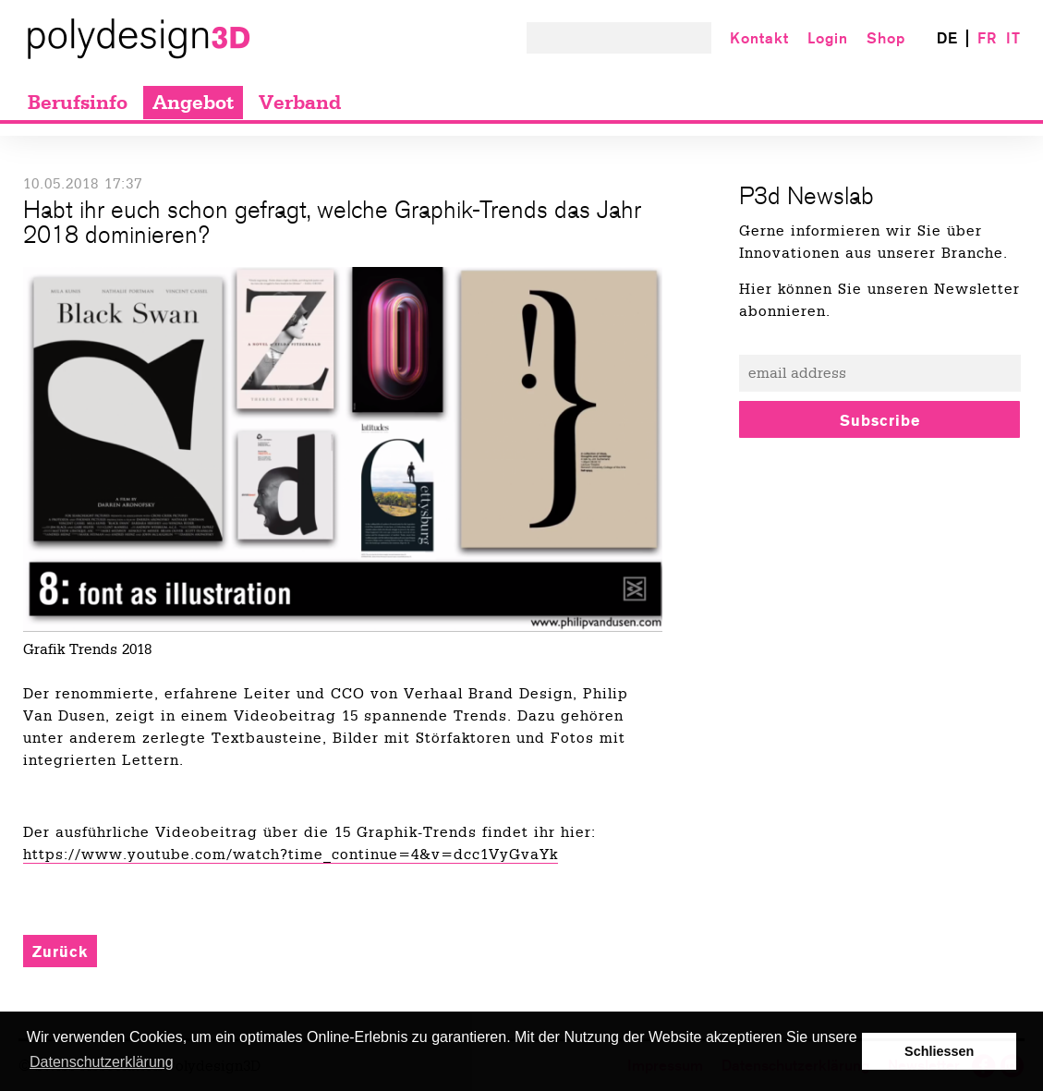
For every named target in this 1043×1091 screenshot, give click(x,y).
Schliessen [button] (939, 1051)
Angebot (193, 102)
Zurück (60, 952)
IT (1013, 38)
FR (987, 38)
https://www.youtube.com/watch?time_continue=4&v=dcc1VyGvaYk (290, 854)
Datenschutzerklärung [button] (102, 1062)
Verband (300, 102)
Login (827, 38)
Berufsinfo (77, 102)
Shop (886, 38)
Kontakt (759, 38)
